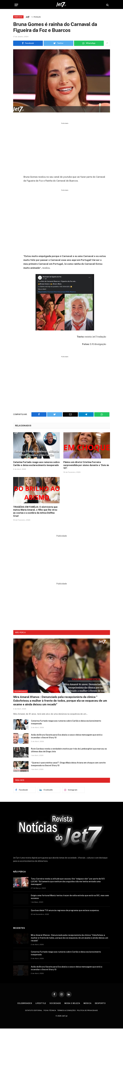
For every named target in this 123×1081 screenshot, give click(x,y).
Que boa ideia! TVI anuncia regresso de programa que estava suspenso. (65, 910)
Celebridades (20, 691)
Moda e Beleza (72, 1003)
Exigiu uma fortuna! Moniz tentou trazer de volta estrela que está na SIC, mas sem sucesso (70, 896)
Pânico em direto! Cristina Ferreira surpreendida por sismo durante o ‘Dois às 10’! (86, 465)
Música (88, 1003)
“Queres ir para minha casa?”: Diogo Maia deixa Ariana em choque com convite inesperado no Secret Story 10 (68, 764)
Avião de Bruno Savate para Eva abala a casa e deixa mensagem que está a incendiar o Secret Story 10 (66, 736)
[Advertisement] (68, 147)
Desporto (100, 1003)
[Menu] (16, 5)
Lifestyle (40, 1003)
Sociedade (55, 1003)
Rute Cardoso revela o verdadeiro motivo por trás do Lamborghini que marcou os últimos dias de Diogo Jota (69, 750)
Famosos (18, 17)
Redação (37, 17)
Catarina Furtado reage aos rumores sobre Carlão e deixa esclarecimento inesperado (36, 464)
